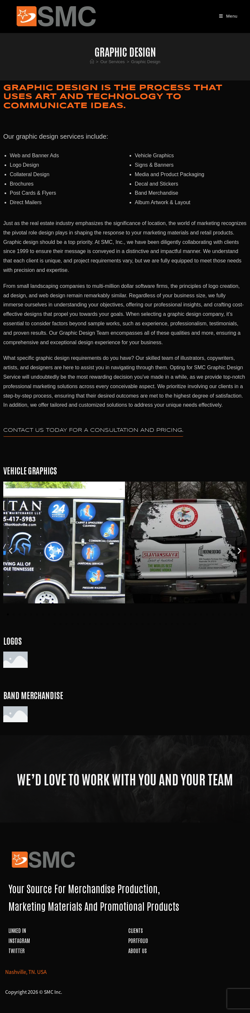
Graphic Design (145, 61)
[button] (11, 551)
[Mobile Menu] (228, 16)
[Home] (92, 61)
